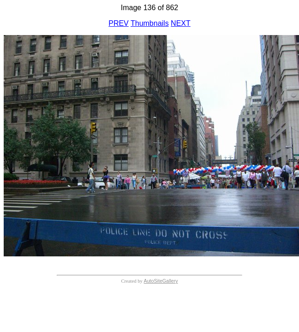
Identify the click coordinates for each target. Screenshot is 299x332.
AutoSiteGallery (161, 281)
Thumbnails (150, 23)
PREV (118, 23)
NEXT (181, 23)
